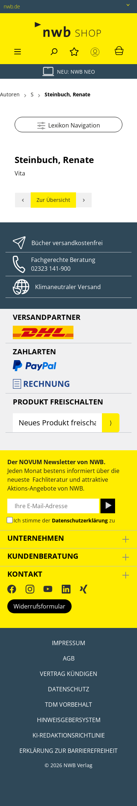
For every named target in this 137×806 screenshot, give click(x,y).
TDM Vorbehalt (68, 704)
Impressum (68, 643)
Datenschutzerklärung (80, 520)
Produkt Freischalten (58, 402)
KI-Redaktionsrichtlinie (69, 735)
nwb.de (12, 6)
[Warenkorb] (119, 50)
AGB (69, 658)
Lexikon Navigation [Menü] (68, 124)
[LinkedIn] (66, 589)
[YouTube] (47, 589)
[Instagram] (30, 589)
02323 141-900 (51, 269)
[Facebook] (11, 589)
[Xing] (84, 589)
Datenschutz (68, 689)
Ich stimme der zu (64, 520)
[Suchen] (53, 50)
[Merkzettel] (74, 50)
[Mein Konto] (96, 52)
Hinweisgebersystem (68, 720)
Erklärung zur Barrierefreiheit (68, 751)
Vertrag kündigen (68, 674)
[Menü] (17, 50)
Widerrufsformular (39, 606)
